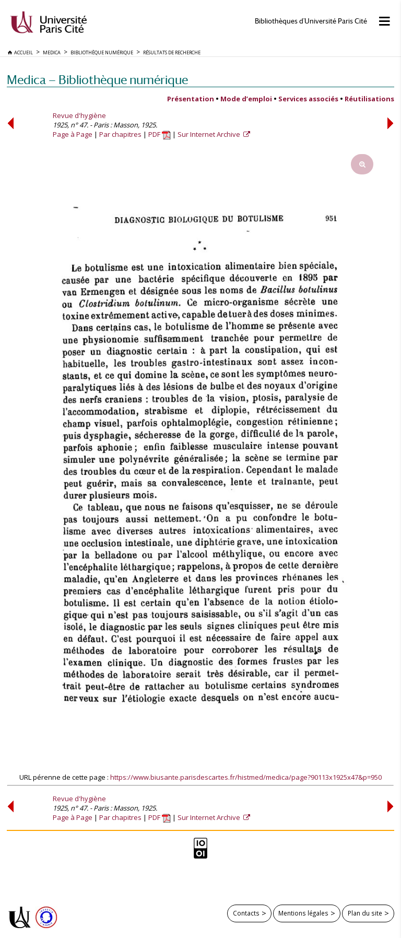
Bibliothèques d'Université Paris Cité (311, 21)
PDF (159, 134)
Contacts (246, 913)
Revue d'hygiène (79, 115)
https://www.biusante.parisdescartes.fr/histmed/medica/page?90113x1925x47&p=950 (246, 777)
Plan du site (365, 913)
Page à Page (72, 134)
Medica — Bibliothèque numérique (97, 80)
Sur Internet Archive (210, 134)
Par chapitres (120, 134)
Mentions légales (303, 913)
